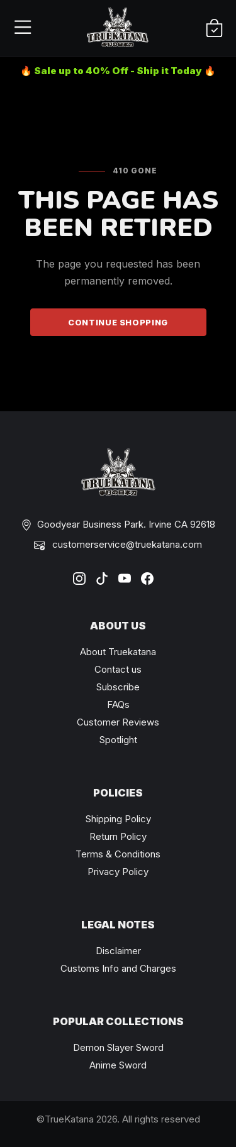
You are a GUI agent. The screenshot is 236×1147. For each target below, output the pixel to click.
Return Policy (118, 836)
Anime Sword (118, 1065)
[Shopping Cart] (214, 29)
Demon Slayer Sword (118, 1047)
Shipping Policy (118, 819)
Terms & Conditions (118, 854)
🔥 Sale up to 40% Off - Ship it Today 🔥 (118, 71)
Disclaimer (118, 951)
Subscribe (118, 687)
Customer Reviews (118, 722)
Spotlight (118, 740)
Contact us (118, 669)
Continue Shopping (118, 322)
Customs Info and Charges (118, 968)
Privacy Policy (118, 872)
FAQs (118, 704)
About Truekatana (118, 652)
